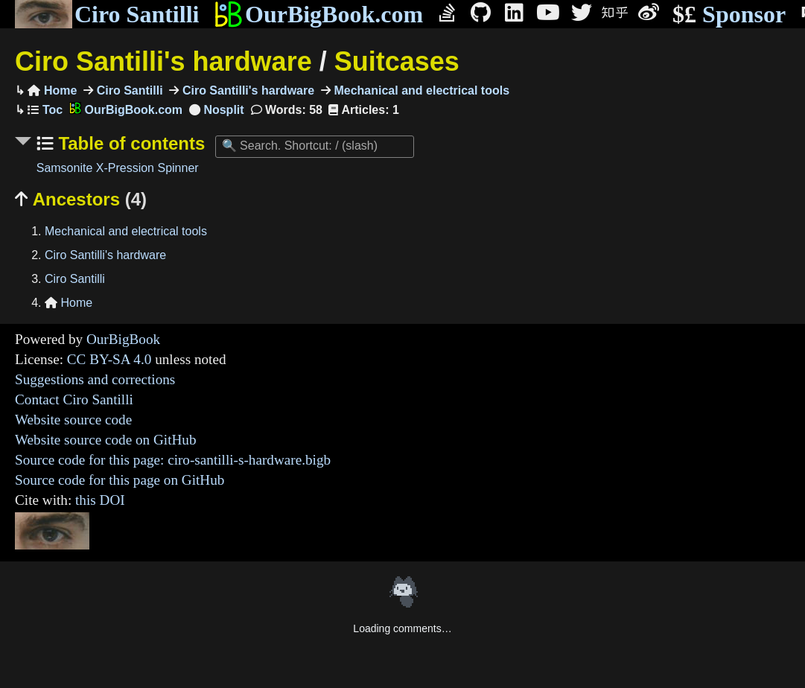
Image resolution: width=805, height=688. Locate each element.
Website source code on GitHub (106, 439)
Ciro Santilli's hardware (163, 61)
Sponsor (729, 14)
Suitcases (396, 61)
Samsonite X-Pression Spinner (117, 168)
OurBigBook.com (318, 14)
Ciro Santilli (107, 14)
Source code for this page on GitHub (119, 480)
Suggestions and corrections (95, 379)
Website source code (73, 419)
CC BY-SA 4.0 (109, 359)
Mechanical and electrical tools (420, 90)
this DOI (100, 500)
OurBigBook (123, 339)
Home (52, 90)
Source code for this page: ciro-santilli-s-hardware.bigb (173, 460)
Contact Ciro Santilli (74, 399)
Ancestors (81, 199)
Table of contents (130, 143)
